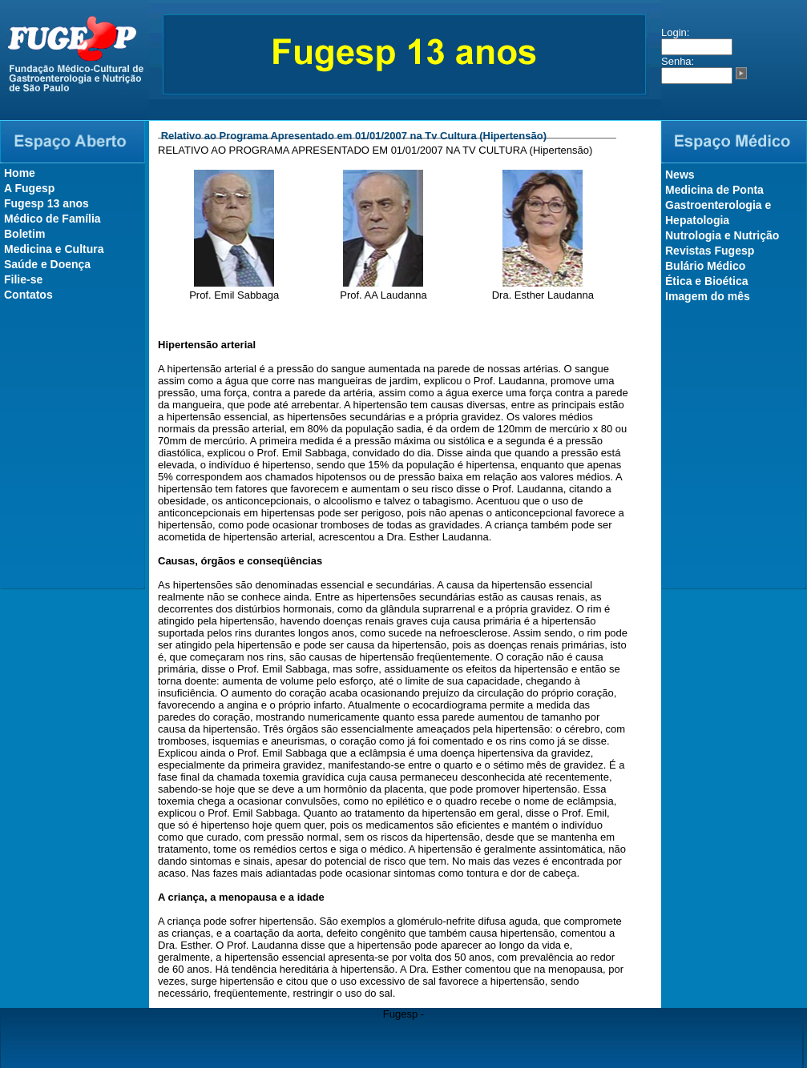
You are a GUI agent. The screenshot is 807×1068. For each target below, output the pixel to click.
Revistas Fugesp (709, 250)
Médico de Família (52, 218)
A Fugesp (29, 188)
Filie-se (23, 279)
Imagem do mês (707, 296)
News (680, 174)
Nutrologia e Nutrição (722, 235)
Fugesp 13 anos (46, 203)
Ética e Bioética (706, 281)
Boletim (24, 233)
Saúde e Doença (47, 264)
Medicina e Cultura (53, 249)
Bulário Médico (705, 265)
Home (19, 173)
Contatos (28, 294)
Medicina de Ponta (714, 189)
